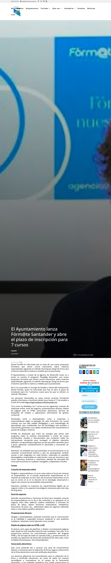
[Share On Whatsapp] (94, 372)
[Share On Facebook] (80, 372)
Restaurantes (17, 8)
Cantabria (68, 8)
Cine (13, 15)
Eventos (81, 8)
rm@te (45, 377)
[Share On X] (84, 372)
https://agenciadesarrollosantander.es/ (41, 402)
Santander (14, 354)
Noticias (91, 8)
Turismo (44, 8)
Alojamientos (32, 8)
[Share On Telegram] (97, 372)
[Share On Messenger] (87, 372)
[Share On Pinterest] (91, 372)
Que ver (56, 8)
